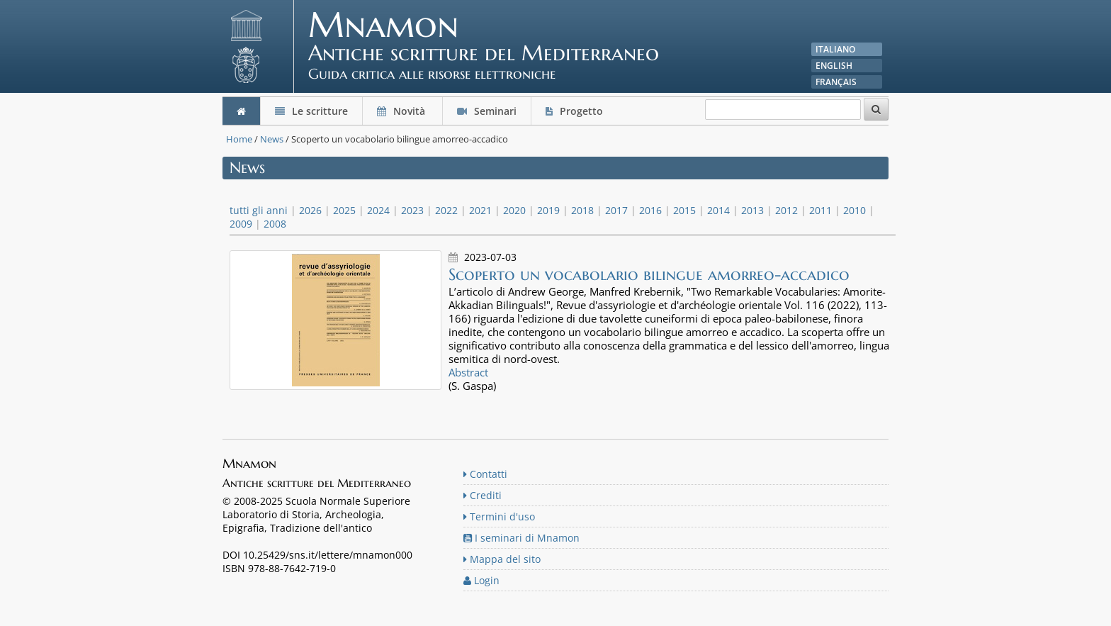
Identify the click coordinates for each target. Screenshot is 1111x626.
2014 (718, 210)
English (834, 66)
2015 (684, 210)
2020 (514, 210)
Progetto (576, 111)
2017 (616, 210)
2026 (310, 210)
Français (836, 82)
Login (481, 580)
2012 (786, 210)
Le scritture (311, 111)
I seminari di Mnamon (521, 537)
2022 (446, 210)
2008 (275, 223)
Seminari (487, 111)
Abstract (468, 372)
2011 (820, 210)
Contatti (485, 474)
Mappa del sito (502, 559)
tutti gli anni (259, 210)
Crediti (482, 495)
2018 (582, 210)
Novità (402, 111)
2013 (752, 210)
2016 (650, 210)
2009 (241, 223)
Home (239, 139)
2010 (854, 210)
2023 (412, 210)
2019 (548, 210)
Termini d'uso (499, 516)
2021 (480, 210)
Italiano (835, 49)
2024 (378, 210)
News (271, 139)
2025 (344, 210)
